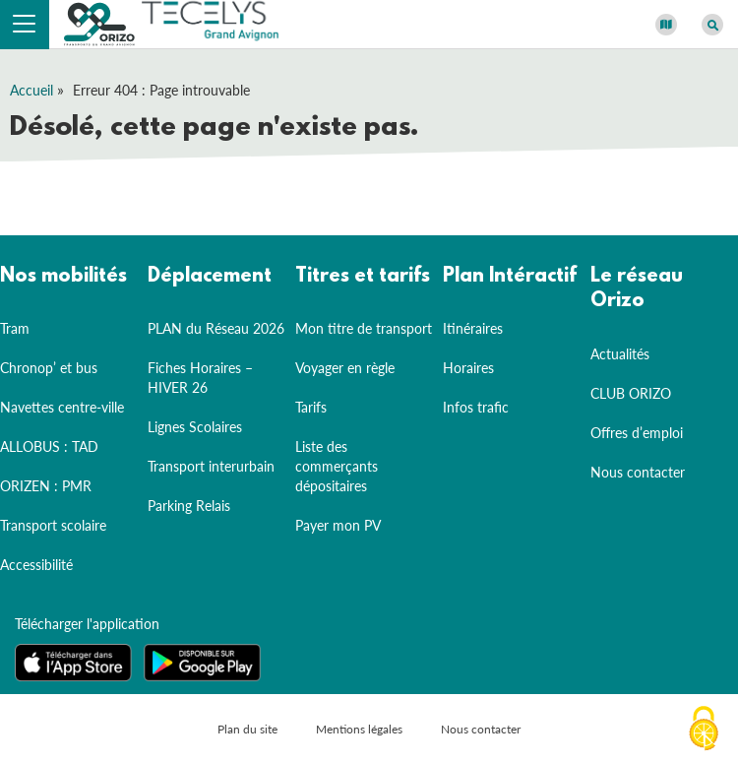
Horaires (468, 367)
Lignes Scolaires (195, 426)
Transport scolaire (53, 525)
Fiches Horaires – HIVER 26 (200, 377)
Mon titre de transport (363, 328)
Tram (15, 328)
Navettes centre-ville (62, 407)
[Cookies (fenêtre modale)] (703, 729)
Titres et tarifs (362, 276)
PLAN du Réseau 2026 (216, 328)
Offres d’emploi (636, 432)
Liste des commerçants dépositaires (336, 466)
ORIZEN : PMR (46, 485)
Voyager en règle (345, 367)
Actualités (619, 354)
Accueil (31, 90)
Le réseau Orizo (636, 289)
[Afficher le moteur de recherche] (712, 24)
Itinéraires (473, 328)
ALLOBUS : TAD (49, 446)
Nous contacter (637, 472)
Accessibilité (36, 564)
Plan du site (247, 729)
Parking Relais (189, 505)
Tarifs (311, 407)
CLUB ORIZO (630, 393)
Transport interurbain (211, 466)
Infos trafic (476, 407)
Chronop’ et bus (48, 367)
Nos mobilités (63, 276)
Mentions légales (359, 729)
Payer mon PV (338, 525)
